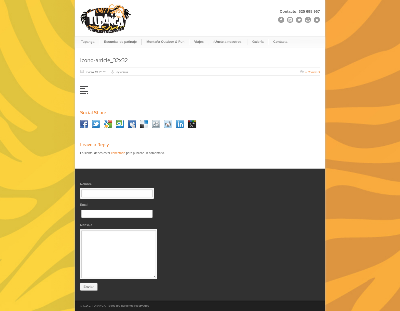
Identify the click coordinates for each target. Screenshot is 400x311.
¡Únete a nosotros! (228, 42)
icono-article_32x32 (104, 60)
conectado (118, 153)
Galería (258, 42)
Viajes (199, 42)
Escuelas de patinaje (120, 42)
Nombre (118, 189)
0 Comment (312, 72)
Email (118, 210)
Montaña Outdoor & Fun (165, 42)
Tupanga (87, 42)
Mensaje (118, 250)
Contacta (280, 42)
